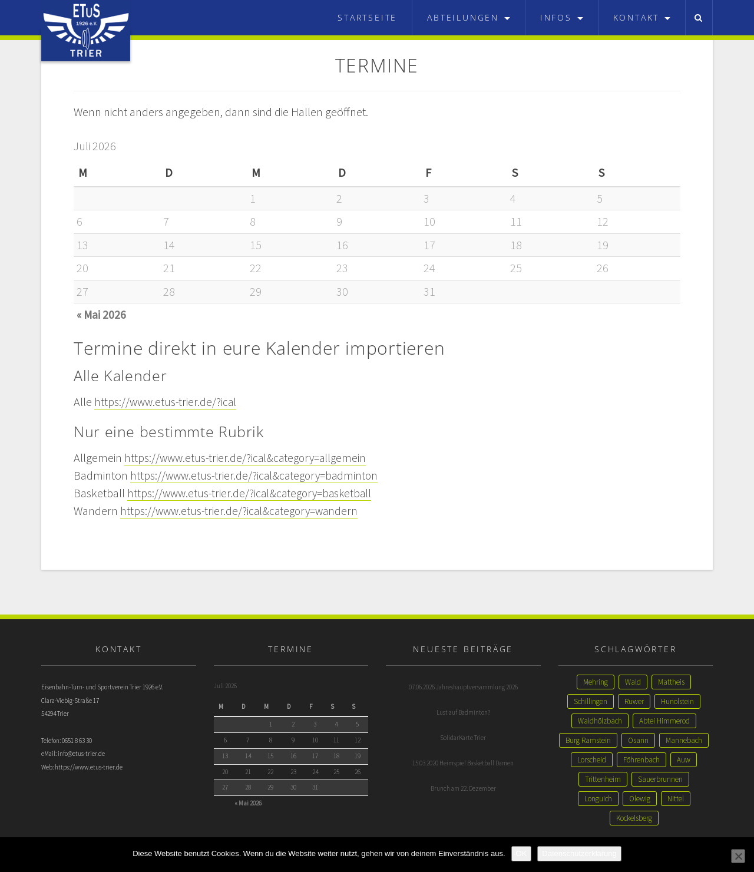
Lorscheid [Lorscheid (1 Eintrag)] (591, 760)
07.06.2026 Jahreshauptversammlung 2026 (463, 687)
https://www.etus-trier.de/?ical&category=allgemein (248, 457)
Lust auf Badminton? (463, 712)
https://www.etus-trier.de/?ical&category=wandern (242, 510)
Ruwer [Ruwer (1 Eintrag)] (634, 701)
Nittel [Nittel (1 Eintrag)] (675, 799)
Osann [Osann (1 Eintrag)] (638, 740)
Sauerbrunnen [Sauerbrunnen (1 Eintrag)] (660, 779)
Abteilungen (468, 17)
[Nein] (738, 856)
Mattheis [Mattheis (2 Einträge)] (671, 682)
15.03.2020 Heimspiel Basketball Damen (463, 763)
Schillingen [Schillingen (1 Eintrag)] (590, 701)
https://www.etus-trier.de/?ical (166, 401)
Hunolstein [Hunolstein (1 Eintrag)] (677, 701)
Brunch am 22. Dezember (463, 788)
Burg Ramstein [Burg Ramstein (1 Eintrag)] (588, 740)
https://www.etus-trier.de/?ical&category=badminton (257, 475)
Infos (561, 17)
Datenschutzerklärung (579, 853)
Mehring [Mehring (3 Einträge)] (595, 682)
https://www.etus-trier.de (89, 768)
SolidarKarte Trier (463, 738)
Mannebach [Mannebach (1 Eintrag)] (684, 740)
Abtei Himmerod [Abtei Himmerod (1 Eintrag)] (664, 721)
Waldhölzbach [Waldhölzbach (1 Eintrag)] (600, 721)
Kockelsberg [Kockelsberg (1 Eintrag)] (634, 818)
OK (521, 853)
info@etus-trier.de (81, 755)
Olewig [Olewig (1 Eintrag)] (639, 799)
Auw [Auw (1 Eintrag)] (683, 760)
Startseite (367, 17)
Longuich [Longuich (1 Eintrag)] (598, 799)
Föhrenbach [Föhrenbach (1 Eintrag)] (641, 760)
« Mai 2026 (102, 314)
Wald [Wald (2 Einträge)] (633, 682)
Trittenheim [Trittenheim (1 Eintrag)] (603, 779)
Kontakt (641, 17)
